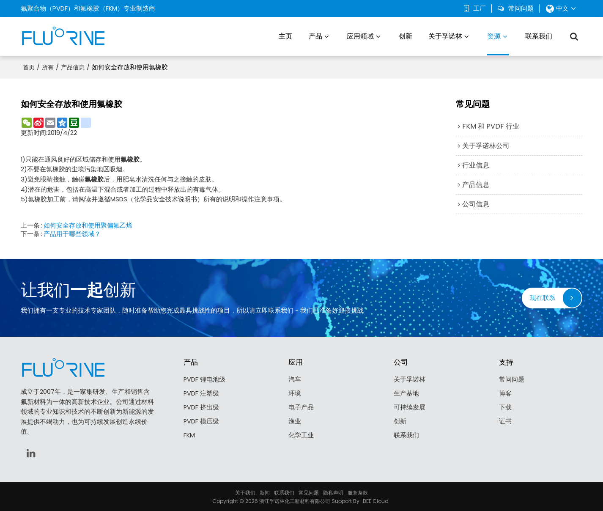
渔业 (294, 421)
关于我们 (245, 491)
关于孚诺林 (445, 36)
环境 (294, 393)
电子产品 (301, 407)
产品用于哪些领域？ (72, 233)
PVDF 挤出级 (201, 407)
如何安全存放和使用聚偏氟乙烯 (88, 224)
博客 (505, 393)
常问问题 (521, 8)
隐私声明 (333, 491)
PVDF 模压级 (201, 421)
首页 (29, 66)
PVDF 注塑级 (201, 393)
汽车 (294, 378)
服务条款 (358, 491)
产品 (315, 36)
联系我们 (538, 36)
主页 (285, 36)
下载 (505, 407)
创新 (405, 36)
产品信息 (73, 66)
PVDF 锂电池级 (205, 378)
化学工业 (301, 435)
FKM (189, 435)
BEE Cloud (376, 500)
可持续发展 (409, 407)
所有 (48, 66)
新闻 (265, 491)
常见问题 (309, 491)
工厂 (479, 8)
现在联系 (542, 297)
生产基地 (406, 393)
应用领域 (360, 36)
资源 (498, 43)
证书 (505, 421)
